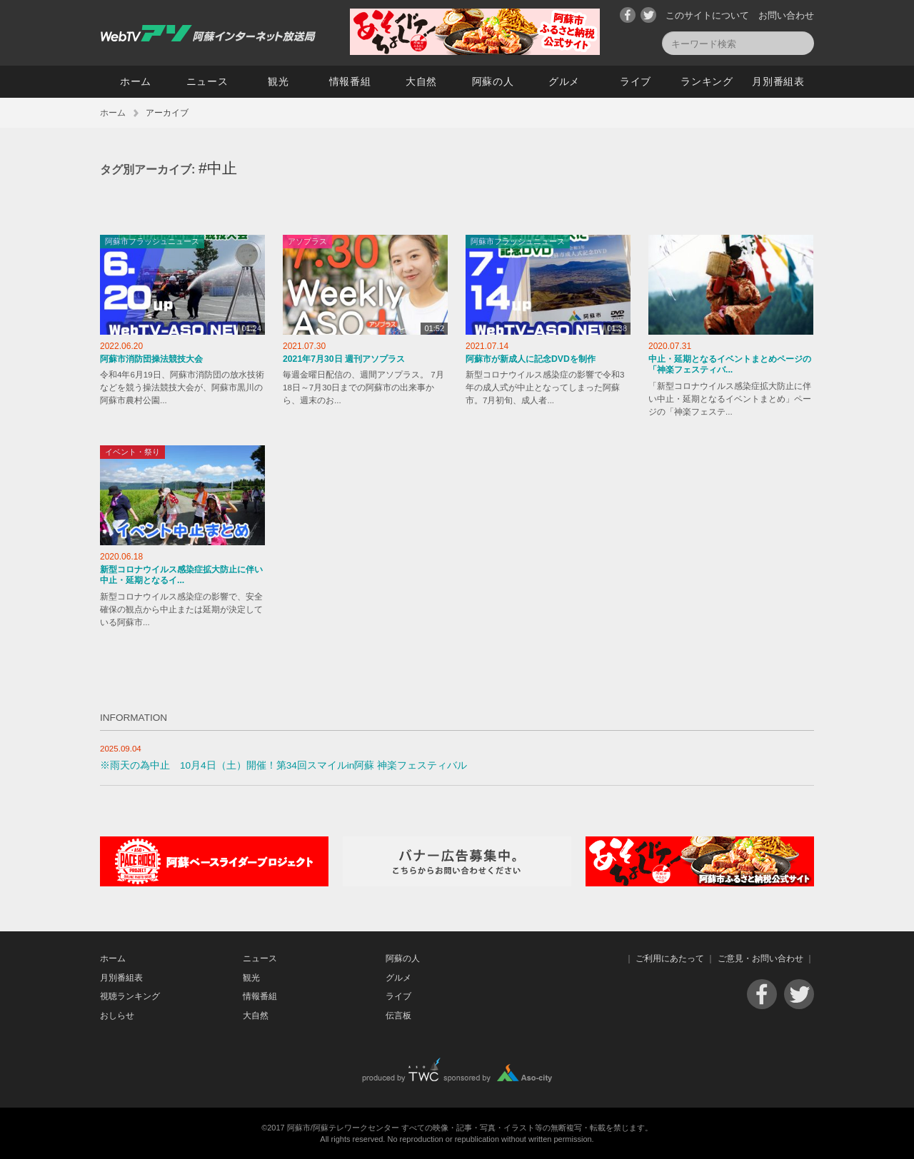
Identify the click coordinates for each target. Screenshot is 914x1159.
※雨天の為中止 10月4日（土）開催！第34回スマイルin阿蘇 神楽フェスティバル (283, 765)
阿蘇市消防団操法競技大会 (151, 359)
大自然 (421, 81)
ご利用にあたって (670, 958)
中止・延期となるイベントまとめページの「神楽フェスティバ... (729, 364)
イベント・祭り (132, 451)
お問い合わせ (786, 15)
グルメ (564, 81)
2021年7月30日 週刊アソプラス (344, 359)
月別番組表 (778, 81)
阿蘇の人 (493, 81)
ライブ (635, 81)
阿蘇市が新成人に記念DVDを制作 (531, 359)
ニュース (207, 81)
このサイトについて (707, 15)
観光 (278, 81)
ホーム (135, 81)
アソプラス (307, 241)
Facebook (628, 15)
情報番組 (350, 81)
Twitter (648, 15)
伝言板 (398, 1016)
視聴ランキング (130, 996)
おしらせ (117, 1016)
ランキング (707, 81)
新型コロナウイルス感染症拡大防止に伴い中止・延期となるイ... (181, 575)
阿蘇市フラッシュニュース (152, 241)
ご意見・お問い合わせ (760, 958)
